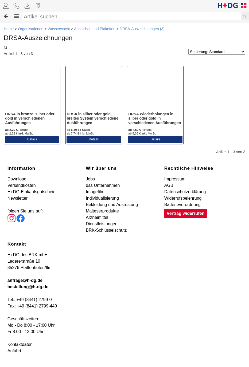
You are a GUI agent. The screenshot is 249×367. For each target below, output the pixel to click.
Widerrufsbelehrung (183, 198)
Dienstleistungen (101, 224)
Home (9, 29)
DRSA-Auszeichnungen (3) (142, 29)
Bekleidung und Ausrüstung (112, 204)
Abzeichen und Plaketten (94, 29)
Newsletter (17, 198)
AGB (168, 185)
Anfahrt (14, 351)
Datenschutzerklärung (185, 192)
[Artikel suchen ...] (133, 17)
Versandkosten (21, 185)
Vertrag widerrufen (185, 213)
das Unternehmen (103, 185)
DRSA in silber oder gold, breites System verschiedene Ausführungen (92, 118)
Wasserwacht (59, 29)
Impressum (174, 179)
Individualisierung (102, 198)
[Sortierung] (216, 52)
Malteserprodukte (102, 211)
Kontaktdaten (20, 344)
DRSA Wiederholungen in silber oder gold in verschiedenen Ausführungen (154, 118)
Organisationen (30, 29)
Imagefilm (95, 192)
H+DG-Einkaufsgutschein (31, 192)
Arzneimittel (97, 217)
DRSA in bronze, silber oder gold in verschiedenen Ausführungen (30, 118)
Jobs (90, 179)
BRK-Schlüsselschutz (106, 230)
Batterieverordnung (182, 204)
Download (16, 179)
